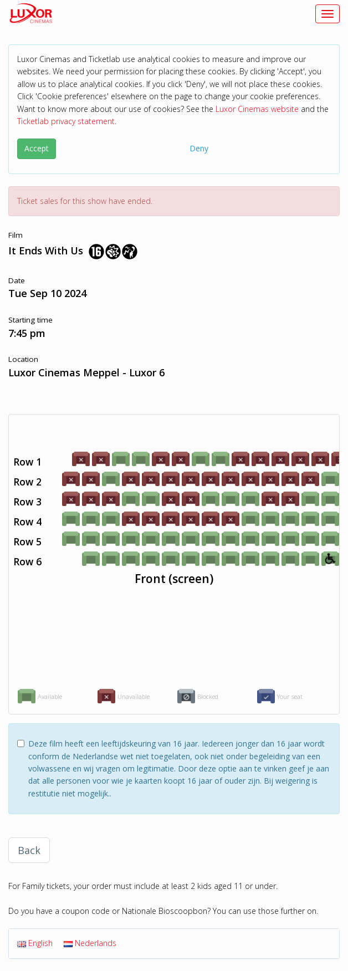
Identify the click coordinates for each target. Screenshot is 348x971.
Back (29, 850)
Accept (36, 148)
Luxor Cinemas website (257, 109)
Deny (199, 148)
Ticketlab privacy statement (66, 121)
